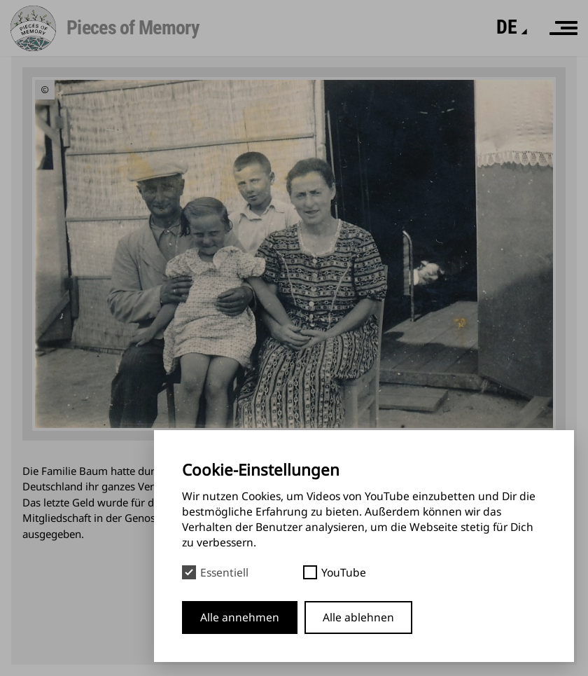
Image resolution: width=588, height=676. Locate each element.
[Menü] (563, 28)
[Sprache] (506, 27)
